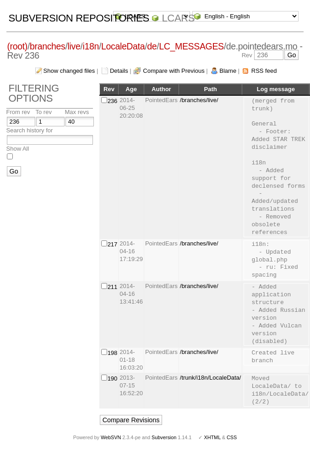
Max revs (77, 112)
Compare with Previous (173, 70)
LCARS (178, 18)
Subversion (164, 437)
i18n (90, 46)
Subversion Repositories (79, 18)
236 (113, 101)
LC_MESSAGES (191, 46)
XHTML (212, 437)
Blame (227, 70)
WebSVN (111, 437)
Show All (17, 148)
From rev (18, 112)
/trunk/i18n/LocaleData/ (210, 377)
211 (113, 286)
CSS (232, 437)
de (152, 46)
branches (47, 46)
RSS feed (264, 70)
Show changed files (69, 70)
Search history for (29, 130)
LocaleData (123, 46)
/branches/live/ (199, 100)
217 (113, 244)
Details (119, 70)
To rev (44, 112)
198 (113, 352)
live (74, 46)
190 (113, 378)
